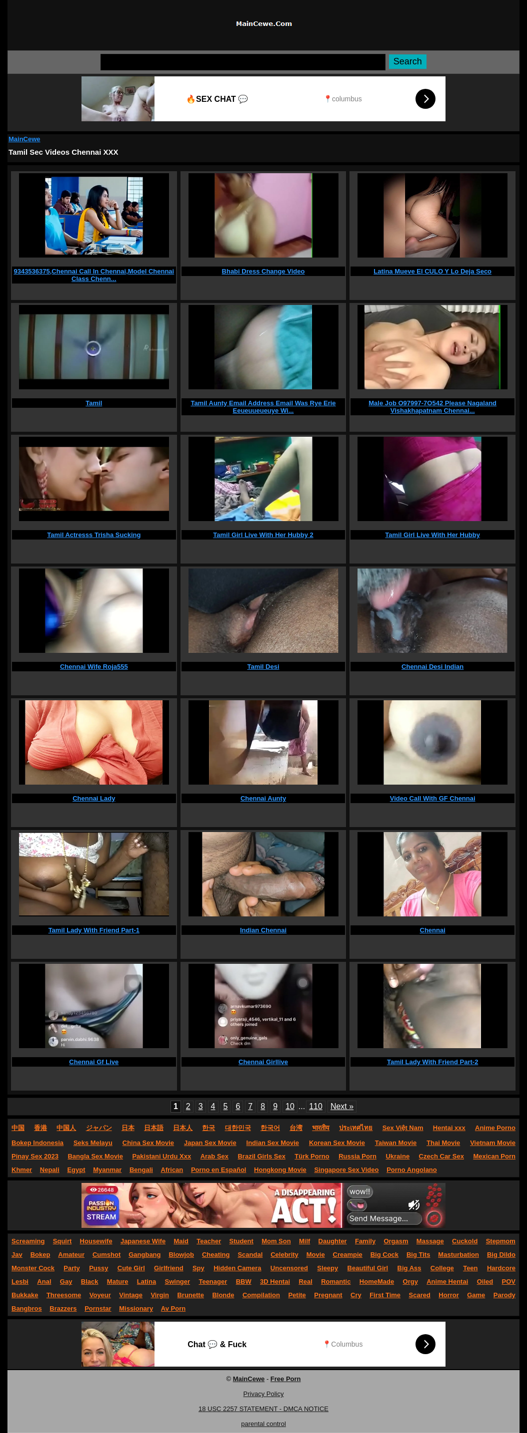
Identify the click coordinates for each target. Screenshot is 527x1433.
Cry (356, 1295)
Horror (448, 1295)
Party (72, 1268)
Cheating (216, 1254)
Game (476, 1295)
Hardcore (501, 1268)
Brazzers (63, 1308)
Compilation (261, 1295)
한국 (208, 1128)
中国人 (66, 1128)
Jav (17, 1254)
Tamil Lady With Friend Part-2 (432, 1062)
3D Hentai (275, 1281)
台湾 (296, 1128)
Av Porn (173, 1308)
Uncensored (289, 1268)
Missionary (136, 1308)
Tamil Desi (263, 666)
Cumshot (106, 1254)
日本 (128, 1128)
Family (365, 1241)
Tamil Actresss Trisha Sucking (93, 535)
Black (89, 1281)
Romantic (335, 1281)
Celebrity (284, 1254)
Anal (44, 1281)
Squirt (62, 1241)
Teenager (212, 1281)
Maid (181, 1241)
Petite (297, 1295)
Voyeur (100, 1295)
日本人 (182, 1128)
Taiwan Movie (396, 1142)
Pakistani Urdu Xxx (161, 1156)
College (442, 1268)
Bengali (141, 1169)
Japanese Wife (143, 1241)
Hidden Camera (237, 1268)
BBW (244, 1281)
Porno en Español (218, 1169)
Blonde (223, 1295)
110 (315, 1106)
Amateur (71, 1254)
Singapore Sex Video (346, 1169)
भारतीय (321, 1128)
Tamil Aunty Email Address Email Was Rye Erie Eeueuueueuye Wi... (263, 406)
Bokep (40, 1254)
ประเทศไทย (355, 1128)
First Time (385, 1295)
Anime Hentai (447, 1281)
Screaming (28, 1241)
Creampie (347, 1254)
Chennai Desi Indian (433, 666)
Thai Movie (443, 1142)
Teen (470, 1268)
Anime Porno (495, 1128)
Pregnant (328, 1295)
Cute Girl (131, 1268)
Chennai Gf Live (93, 1062)
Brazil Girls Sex (261, 1156)
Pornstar (97, 1308)
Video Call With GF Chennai (433, 798)
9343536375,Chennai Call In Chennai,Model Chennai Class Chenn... (94, 275)
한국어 (270, 1128)
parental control (263, 1424)
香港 (40, 1128)
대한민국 (238, 1128)
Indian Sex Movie (272, 1142)
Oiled (485, 1281)
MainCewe (24, 139)
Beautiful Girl (368, 1268)
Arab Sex (214, 1156)
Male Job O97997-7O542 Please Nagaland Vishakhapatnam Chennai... (432, 406)
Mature (117, 1281)
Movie (315, 1254)
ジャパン (99, 1128)
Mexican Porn (494, 1156)
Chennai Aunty (263, 798)
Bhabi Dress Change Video (263, 271)
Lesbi (20, 1281)
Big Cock (384, 1254)
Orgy (410, 1281)
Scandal (250, 1254)
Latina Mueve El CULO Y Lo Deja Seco (433, 271)
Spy (198, 1268)
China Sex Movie (148, 1142)
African (172, 1169)
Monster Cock (33, 1268)
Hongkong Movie (280, 1169)
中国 (18, 1128)
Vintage (130, 1295)
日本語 (154, 1128)
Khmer (22, 1169)
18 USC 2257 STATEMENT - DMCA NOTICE (263, 1409)
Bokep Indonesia (38, 1142)
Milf (304, 1241)
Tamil (94, 403)
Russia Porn (357, 1156)
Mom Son (276, 1241)
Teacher (208, 1241)
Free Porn (285, 1379)
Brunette (190, 1295)
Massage (430, 1241)
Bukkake (25, 1295)
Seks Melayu (93, 1142)
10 (290, 1106)
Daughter (332, 1241)
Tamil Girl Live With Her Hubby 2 (263, 535)
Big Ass (410, 1268)
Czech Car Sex (441, 1156)
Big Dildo (501, 1254)
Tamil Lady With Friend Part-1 (94, 930)
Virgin (159, 1295)
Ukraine (398, 1156)
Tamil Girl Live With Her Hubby (432, 535)
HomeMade (377, 1281)
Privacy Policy (264, 1394)
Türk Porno (311, 1156)
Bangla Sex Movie (95, 1156)
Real (305, 1281)
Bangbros (27, 1308)
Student (241, 1241)
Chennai (433, 930)
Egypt (76, 1169)
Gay (66, 1281)
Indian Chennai (263, 930)
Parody (505, 1295)
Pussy (98, 1268)
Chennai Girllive (263, 1062)
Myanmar (107, 1169)
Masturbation (458, 1254)
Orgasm (396, 1241)
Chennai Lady (93, 798)
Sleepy (327, 1268)
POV (509, 1281)
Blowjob (181, 1254)
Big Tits (418, 1254)
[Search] (243, 62)
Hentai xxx (449, 1128)
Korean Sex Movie (337, 1142)
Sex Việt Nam (403, 1128)
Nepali (50, 1169)
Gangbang (144, 1254)
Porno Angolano (411, 1169)
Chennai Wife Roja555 (94, 666)
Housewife (96, 1241)
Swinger (177, 1281)
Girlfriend (169, 1268)
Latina (146, 1281)
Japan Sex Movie (210, 1142)
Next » (342, 1106)
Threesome (63, 1295)
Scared (419, 1295)
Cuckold (465, 1241)
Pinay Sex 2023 (35, 1156)
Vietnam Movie (493, 1142)
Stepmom (501, 1241)
